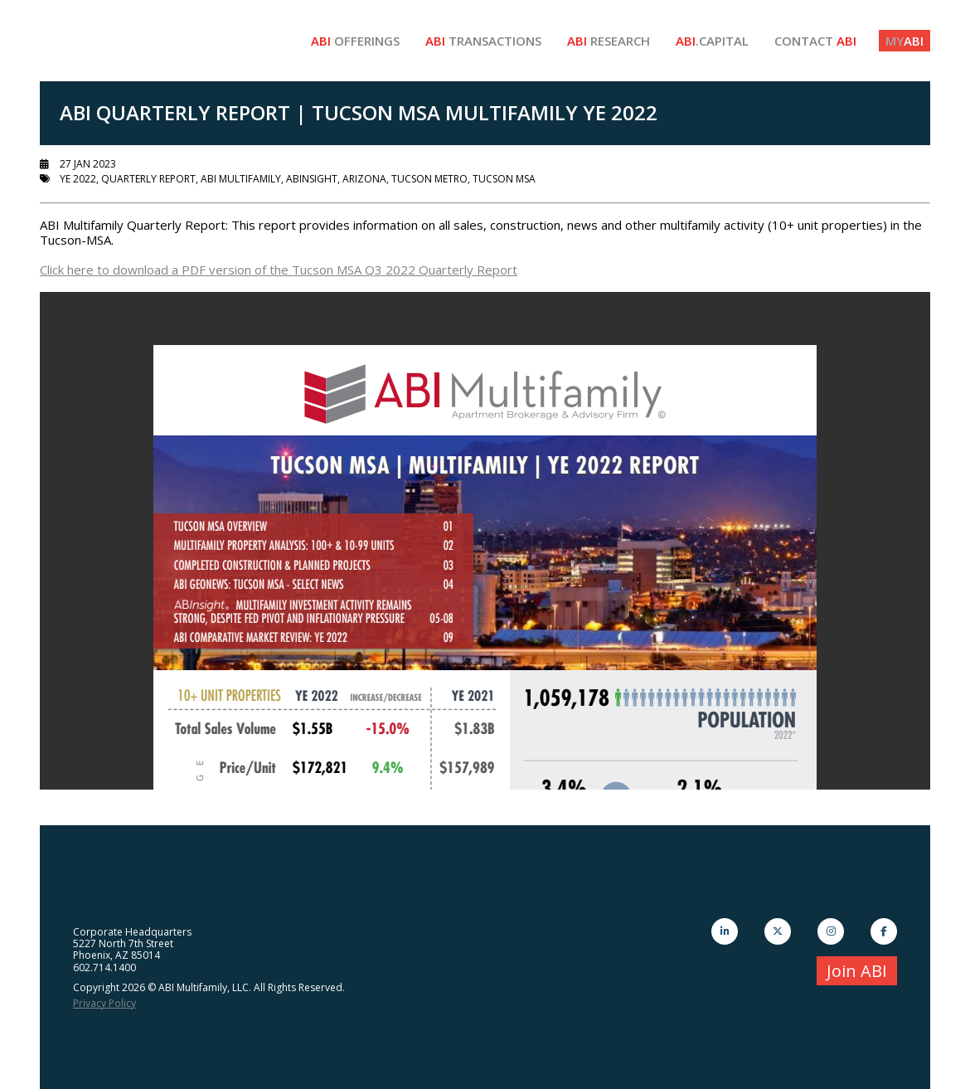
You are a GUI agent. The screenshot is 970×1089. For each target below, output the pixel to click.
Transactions (483, 40)
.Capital (712, 40)
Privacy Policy (104, 1003)
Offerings (355, 40)
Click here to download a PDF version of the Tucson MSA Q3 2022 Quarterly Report (278, 269)
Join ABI (857, 971)
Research (608, 40)
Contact (815, 40)
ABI (904, 40)
